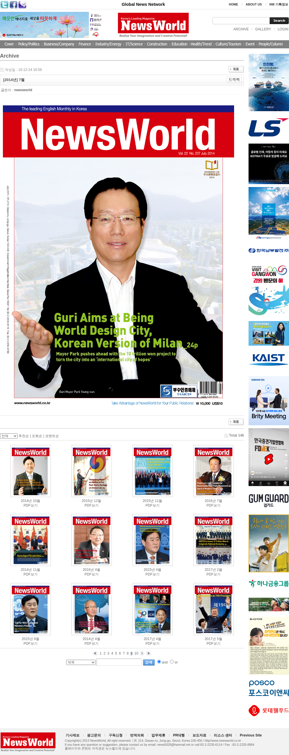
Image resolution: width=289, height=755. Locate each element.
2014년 (26, 501)
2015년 (87, 501)
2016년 (210, 501)
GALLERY (263, 29)
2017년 (210, 570)
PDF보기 (31, 505)
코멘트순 (52, 436)
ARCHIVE (241, 29)
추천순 (23, 436)
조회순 (37, 436)
